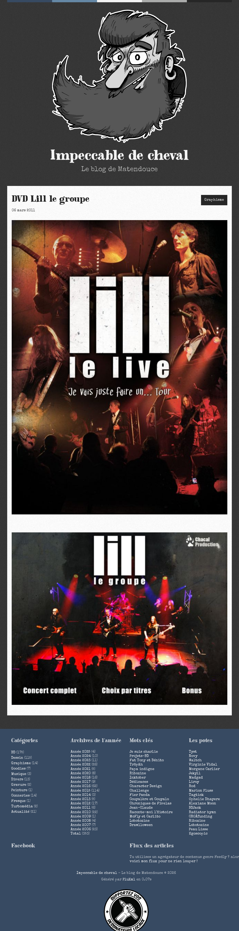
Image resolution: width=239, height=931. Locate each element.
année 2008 (81, 821)
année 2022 (81, 765)
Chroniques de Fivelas (150, 804)
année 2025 (80, 752)
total (76, 834)
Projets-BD (139, 756)
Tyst (193, 752)
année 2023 (81, 760)
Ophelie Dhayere (204, 799)
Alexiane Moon (202, 804)
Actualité (20, 812)
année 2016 (81, 786)
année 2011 (81, 808)
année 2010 (81, 812)
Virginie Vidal (203, 765)
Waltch (195, 760)
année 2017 (81, 782)
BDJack (195, 808)
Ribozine (138, 773)
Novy (193, 756)
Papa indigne (142, 769)
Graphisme (214, 200)
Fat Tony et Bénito (147, 760)
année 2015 (80, 791)
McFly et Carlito (145, 817)
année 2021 (81, 769)
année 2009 (81, 817)
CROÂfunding (200, 817)
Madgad (196, 778)
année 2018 (81, 778)
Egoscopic (198, 834)
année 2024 (81, 756)
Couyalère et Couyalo (149, 799)
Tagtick (196, 795)
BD (13, 753)
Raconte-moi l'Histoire (151, 812)
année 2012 (81, 804)
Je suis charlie (144, 752)
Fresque (18, 801)
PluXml (129, 880)
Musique (18, 774)
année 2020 (81, 773)
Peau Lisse (198, 829)
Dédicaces (139, 782)
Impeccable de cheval (119, 155)
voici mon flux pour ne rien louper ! (163, 861)
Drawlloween (141, 825)
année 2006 (81, 829)
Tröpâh (136, 765)
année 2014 (81, 795)
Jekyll (195, 773)
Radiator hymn (202, 812)
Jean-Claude (141, 808)
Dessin (17, 758)
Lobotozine (140, 821)
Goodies (18, 769)
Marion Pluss (201, 791)
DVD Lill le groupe (50, 199)
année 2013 (81, 799)
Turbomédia (22, 806)
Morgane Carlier (204, 769)
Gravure (18, 785)
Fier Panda (140, 795)
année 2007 (81, 825)
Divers (17, 779)
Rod (192, 786)
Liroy (194, 782)
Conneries (20, 796)
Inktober (138, 778)
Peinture (19, 790)
